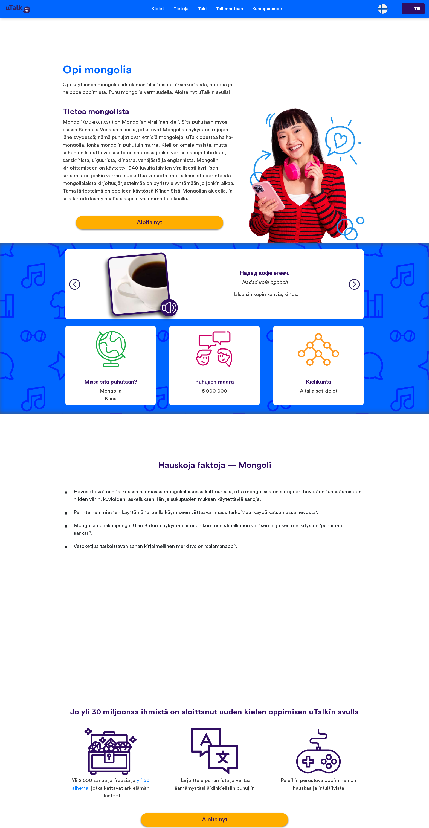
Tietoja (181, 9)
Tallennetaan (229, 9)
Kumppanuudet (268, 9)
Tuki (202, 9)
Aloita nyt (149, 222)
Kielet (158, 9)
